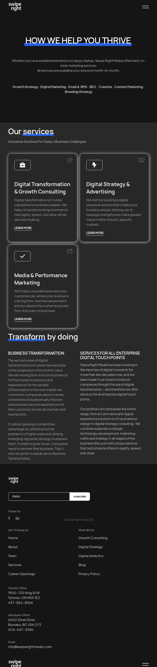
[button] (144, 7)
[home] (15, 6)
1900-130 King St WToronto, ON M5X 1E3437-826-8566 (24, 598)
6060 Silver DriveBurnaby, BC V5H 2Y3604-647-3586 (24, 625)
